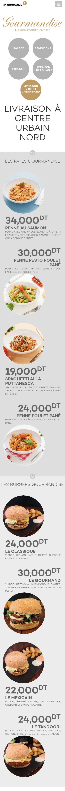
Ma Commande (15, 3)
